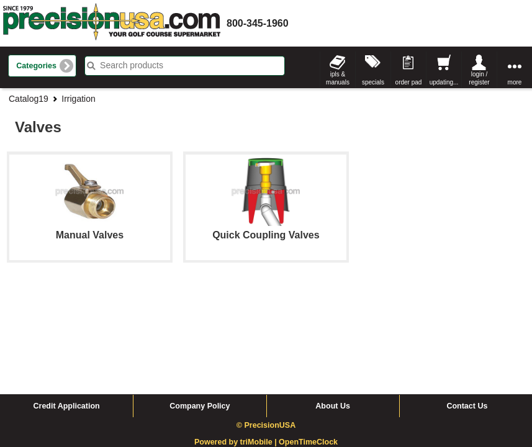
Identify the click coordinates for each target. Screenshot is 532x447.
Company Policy (199, 307)
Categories (36, 65)
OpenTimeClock (308, 343)
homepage (111, 23)
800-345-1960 (258, 23)
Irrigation (78, 99)
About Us (332, 307)
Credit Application (67, 307)
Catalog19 (28, 99)
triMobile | (259, 343)
